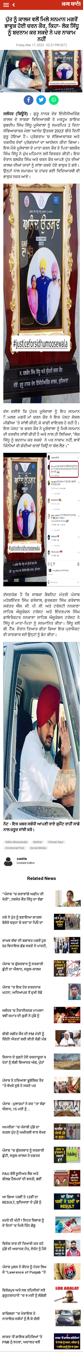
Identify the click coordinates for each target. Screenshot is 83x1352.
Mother (37, 842)
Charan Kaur (55, 842)
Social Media (38, 848)
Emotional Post (15, 848)
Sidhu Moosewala (16, 842)
